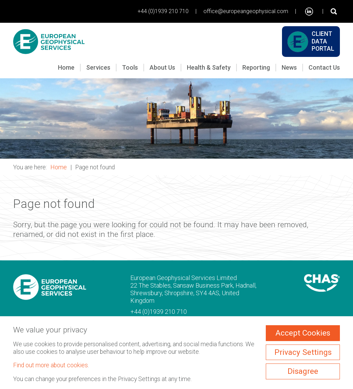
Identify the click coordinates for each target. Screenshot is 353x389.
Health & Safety (209, 67)
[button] (176, 118)
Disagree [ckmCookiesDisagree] (303, 371)
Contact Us (324, 67)
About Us (162, 67)
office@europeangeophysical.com (245, 11)
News (289, 67)
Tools (130, 67)
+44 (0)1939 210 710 (163, 11)
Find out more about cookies (50, 365)
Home (66, 67)
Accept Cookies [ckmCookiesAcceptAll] (302, 333)
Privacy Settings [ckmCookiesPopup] (303, 352)
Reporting (256, 67)
